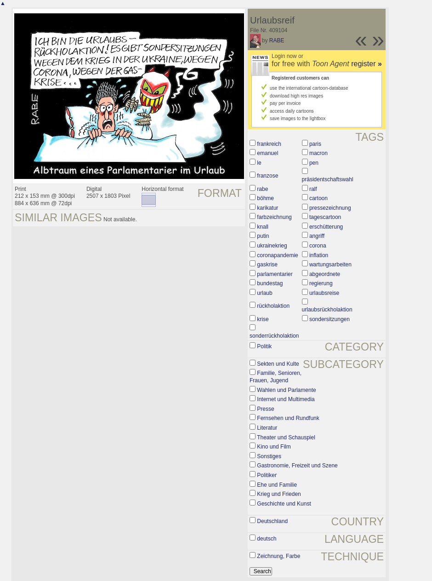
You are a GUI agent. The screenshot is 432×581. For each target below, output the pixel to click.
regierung (321, 283)
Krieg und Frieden (279, 494)
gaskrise (267, 264)
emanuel (267, 153)
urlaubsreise (324, 293)
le (259, 163)
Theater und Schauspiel (286, 437)
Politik (264, 346)
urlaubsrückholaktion (327, 309)
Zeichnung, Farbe (278, 556)
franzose (267, 176)
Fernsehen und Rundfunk (288, 418)
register (366, 64)
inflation (318, 255)
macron (318, 153)
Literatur (267, 428)
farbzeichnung (274, 217)
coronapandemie (277, 255)
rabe (262, 189)
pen (313, 163)
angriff (316, 236)
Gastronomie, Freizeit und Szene (297, 465)
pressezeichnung (330, 208)
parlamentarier (274, 274)
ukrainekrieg (272, 245)
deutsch (266, 538)
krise (262, 319)
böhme (265, 198)
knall (262, 227)
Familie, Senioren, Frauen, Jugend (275, 377)
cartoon (318, 198)
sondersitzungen (329, 319)
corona (317, 245)
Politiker (267, 475)
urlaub (264, 293)
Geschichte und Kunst (284, 503)
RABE (276, 40)
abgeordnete (324, 274)
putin (263, 236)
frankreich (269, 144)
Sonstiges (269, 456)
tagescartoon (325, 217)
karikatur (267, 208)
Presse (265, 409)
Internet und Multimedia (285, 399)
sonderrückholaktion (274, 336)
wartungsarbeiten (330, 264)
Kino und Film (273, 446)
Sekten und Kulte (278, 364)
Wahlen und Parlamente (286, 390)
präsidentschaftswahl (327, 179)
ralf (313, 189)
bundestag (270, 283)
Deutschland (272, 521)
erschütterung (326, 227)
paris (315, 144)
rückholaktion (273, 306)
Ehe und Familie (277, 485)
